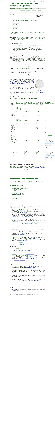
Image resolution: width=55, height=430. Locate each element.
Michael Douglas (15, 279)
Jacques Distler (14, 270)
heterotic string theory (26, 38)
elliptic (27, 46)
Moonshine (21, 242)
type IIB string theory (37, 103)
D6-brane (25, 140)
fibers (43, 37)
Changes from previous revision (22, 294)
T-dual (13, 60)
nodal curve (40, 59)
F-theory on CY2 (21, 181)
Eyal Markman (20, 266)
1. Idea (13, 16)
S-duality (17, 88)
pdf (34, 263)
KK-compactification (14, 185)
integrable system (20, 50)
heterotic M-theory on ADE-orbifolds (18, 194)
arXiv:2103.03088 (15, 290)
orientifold (12, 151)
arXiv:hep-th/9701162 (30, 256)
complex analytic (32, 178)
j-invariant (40, 71)
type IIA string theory (25, 56)
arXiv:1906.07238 (20, 282)
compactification (18, 48)
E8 (11, 167)
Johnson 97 (14, 162)
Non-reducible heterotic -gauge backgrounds (22, 21)
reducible (27, 167)
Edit (10, 294)
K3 (41, 37)
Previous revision (16, 294)
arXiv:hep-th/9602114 (27, 250)
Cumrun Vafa (20, 249)
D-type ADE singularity (13, 152)
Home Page (31, 1)
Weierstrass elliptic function (26, 68)
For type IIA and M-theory (18, 25)
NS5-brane (25, 123)
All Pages (35, 1)
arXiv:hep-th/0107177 (32, 238)
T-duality (14, 84)
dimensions (25, 48)
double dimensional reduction (18, 108)
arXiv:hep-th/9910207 (16, 216)
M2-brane (12, 113)
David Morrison (20, 219)
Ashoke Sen (14, 254)
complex (23, 37)
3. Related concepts (15, 23)
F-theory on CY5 (40, 181)
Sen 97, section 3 (49, 157)
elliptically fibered (37, 38)
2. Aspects (14, 17)
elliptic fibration (28, 59)
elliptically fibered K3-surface (28, 80)
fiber (37, 178)
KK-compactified (17, 178)
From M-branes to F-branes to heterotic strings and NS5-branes (25, 20)
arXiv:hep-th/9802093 (36, 261)
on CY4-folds (15, 199)
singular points (13, 81)
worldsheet (34, 168)
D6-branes (21, 57)
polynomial (21, 71)
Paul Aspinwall (14, 219)
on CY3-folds (15, 198)
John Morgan (21, 255)
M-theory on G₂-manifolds (16, 189)
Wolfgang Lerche (15, 213)
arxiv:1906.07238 (20, 276)
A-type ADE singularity (13, 137)
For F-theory (15, 27)
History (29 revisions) (29, 294)
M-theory (21, 10)
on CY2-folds (15, 197)
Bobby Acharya (14, 239)
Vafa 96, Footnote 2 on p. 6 (20, 85)
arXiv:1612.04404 (21, 244)
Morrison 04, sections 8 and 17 (24, 82)
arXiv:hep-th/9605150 (30, 254)
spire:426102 (34, 223)
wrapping (12, 114)
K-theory (25, 231)
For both (15, 28)
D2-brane (25, 111)
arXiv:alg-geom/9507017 (32, 267)
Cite (32, 294)
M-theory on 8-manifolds (16, 188)
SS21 (41, 90)
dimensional (30, 45)
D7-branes (22, 60)
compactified (28, 10)
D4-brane (25, 120)
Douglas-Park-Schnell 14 (20, 83)
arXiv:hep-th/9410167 (23, 210)
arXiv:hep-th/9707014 (30, 258)
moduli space (35, 49)
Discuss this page (43, 1)
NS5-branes (34, 98)
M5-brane (12, 120)
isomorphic (22, 47)
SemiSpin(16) (32, 167)
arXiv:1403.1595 (38, 280)
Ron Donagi (14, 261)
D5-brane (37, 120)
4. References (14, 24)
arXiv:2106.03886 (23, 240)
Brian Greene (37, 219)
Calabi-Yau (40, 45)
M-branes (14, 98)
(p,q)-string (38, 115)
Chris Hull (14, 209)
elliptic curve (15, 72)
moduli (39, 46)
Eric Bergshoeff (15, 229)
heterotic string (17, 45)
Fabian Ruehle (24, 284)
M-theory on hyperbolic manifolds (18, 193)
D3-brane (37, 132)
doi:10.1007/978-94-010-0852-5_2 (26, 216)
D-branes (28, 98)
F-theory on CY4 (34, 181)
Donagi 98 (20, 43)
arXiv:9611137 (29, 223)
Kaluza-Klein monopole (39, 56)
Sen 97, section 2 (49, 145)
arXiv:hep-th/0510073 (21, 234)
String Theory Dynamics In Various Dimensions (31, 211)
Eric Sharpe (20, 270)
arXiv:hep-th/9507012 (17, 227)
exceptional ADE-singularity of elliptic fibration (49, 160)
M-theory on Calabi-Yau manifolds (18, 195)
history (27, 292)
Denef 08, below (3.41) (27, 88)
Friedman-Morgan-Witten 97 (19, 260)
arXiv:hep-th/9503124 (23, 212)
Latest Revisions (38, 1)
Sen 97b (12, 82)
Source (37, 294)
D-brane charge (36, 231)
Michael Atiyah (14, 237)
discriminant (12, 80)
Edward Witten (14, 211)
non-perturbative (24, 32)
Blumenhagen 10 (19, 162)
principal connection (16, 167)
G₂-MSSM (15, 190)
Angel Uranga (23, 233)
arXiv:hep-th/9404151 (16, 221)
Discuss (12, 294)
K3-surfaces (34, 10)
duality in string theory (15, 32)
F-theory (24, 10)
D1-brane (37, 111)
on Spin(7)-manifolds (24, 188)
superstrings (23, 98)
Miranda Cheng (14, 243)
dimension (21, 39)
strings (25, 114)
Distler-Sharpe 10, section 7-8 (19, 169)
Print (34, 294)
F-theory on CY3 (28, 181)
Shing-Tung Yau (35, 222)
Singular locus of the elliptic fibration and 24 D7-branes (23, 19)
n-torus (43, 206)
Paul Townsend (19, 209)
